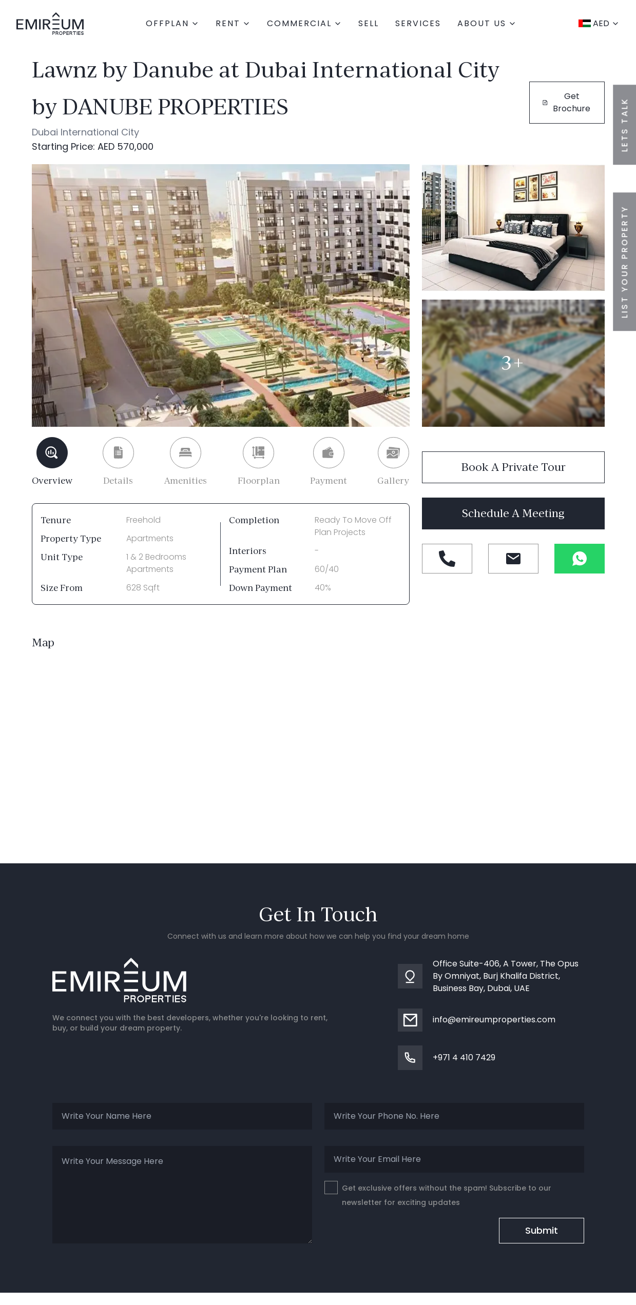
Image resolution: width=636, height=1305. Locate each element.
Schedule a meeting (513, 513)
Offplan (172, 23)
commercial (304, 23)
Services (418, 23)
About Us (486, 23)
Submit (541, 1230)
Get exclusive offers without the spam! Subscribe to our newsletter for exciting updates (437, 1194)
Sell (368, 23)
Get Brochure (566, 102)
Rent (233, 23)
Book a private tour (513, 467)
